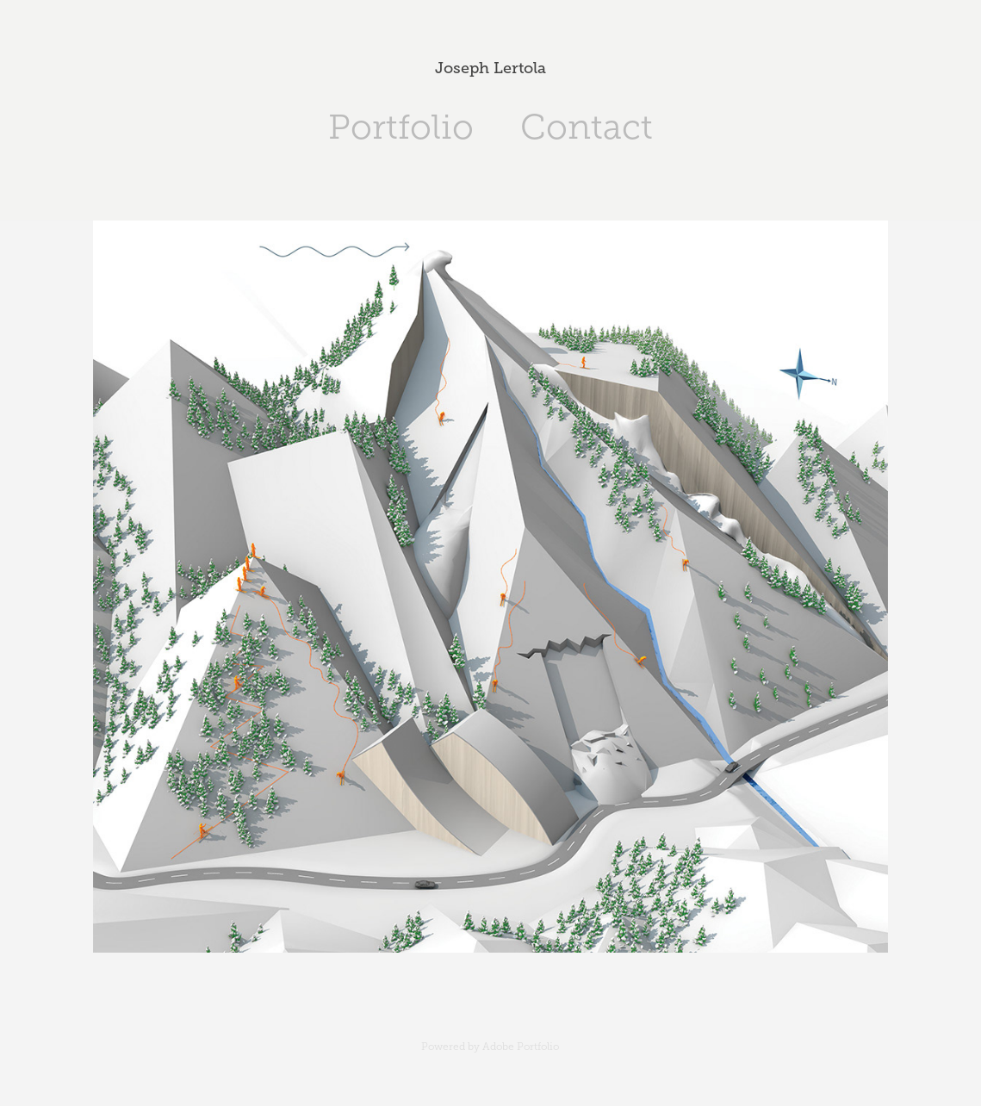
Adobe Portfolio (520, 1047)
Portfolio (401, 127)
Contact (586, 127)
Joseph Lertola (490, 68)
